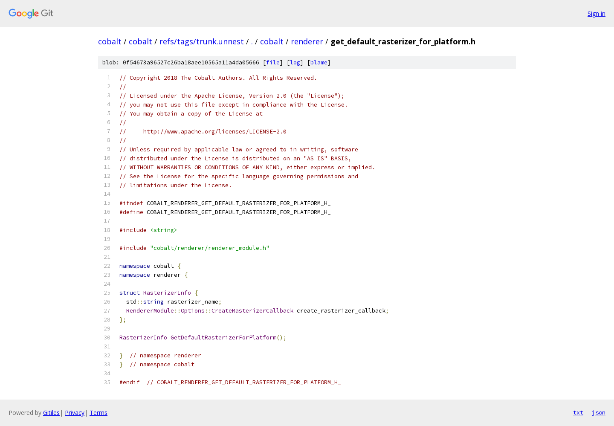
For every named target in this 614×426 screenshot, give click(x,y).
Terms (98, 413)
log (295, 62)
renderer (307, 41)
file (273, 62)
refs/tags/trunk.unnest (201, 41)
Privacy (74, 413)
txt (578, 412)
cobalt (110, 41)
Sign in (596, 13)
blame (318, 62)
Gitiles (51, 413)
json (598, 412)
